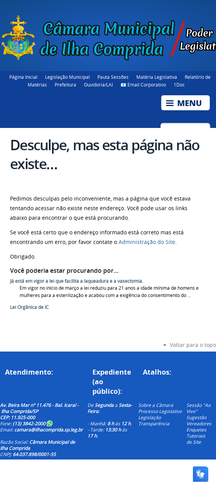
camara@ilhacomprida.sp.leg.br (48, 429)
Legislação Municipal (67, 77)
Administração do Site (147, 242)
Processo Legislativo (160, 411)
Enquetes (196, 429)
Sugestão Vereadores (198, 420)
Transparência (153, 423)
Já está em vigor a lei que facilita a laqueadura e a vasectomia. (76, 281)
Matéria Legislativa (156, 77)
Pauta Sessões (113, 77)
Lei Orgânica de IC (29, 307)
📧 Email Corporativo (143, 84)
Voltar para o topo (193, 344)
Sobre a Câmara (155, 405)
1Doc (179, 84)
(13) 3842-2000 (33, 423)
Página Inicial (23, 77)
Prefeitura (65, 84)
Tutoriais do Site (195, 439)
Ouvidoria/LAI (98, 84)
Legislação (149, 417)
